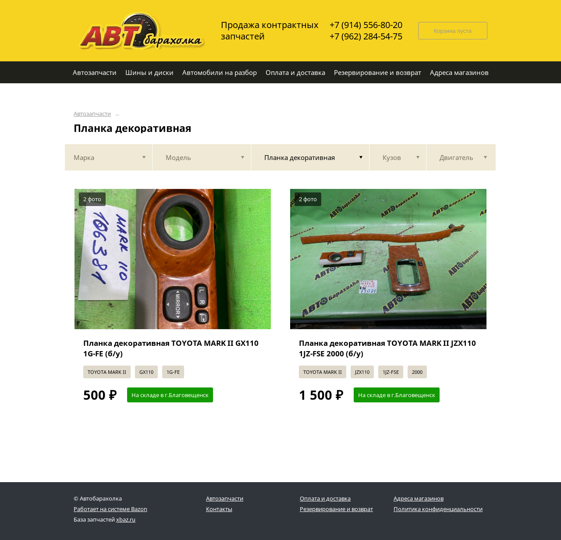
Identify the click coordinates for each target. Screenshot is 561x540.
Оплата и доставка (325, 498)
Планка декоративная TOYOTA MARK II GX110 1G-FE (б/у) (171, 348)
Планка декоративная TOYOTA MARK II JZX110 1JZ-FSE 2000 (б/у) (387, 348)
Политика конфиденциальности (438, 509)
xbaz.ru (125, 519)
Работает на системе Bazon (110, 509)
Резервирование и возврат (336, 509)
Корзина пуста (453, 31)
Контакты (219, 509)
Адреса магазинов (419, 498)
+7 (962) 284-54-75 (366, 36)
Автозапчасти (92, 114)
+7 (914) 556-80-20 (366, 25)
